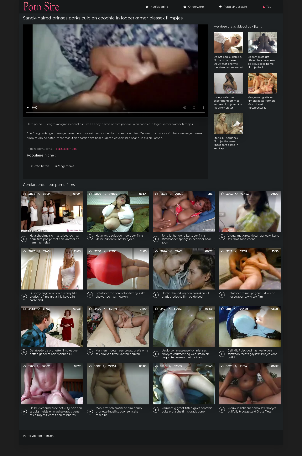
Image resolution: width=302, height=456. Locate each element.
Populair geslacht (233, 6)
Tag (267, 6)
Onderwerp (194, 6)
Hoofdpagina (157, 6)
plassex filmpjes (66, 149)
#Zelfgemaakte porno (66, 166)
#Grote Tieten (40, 166)
